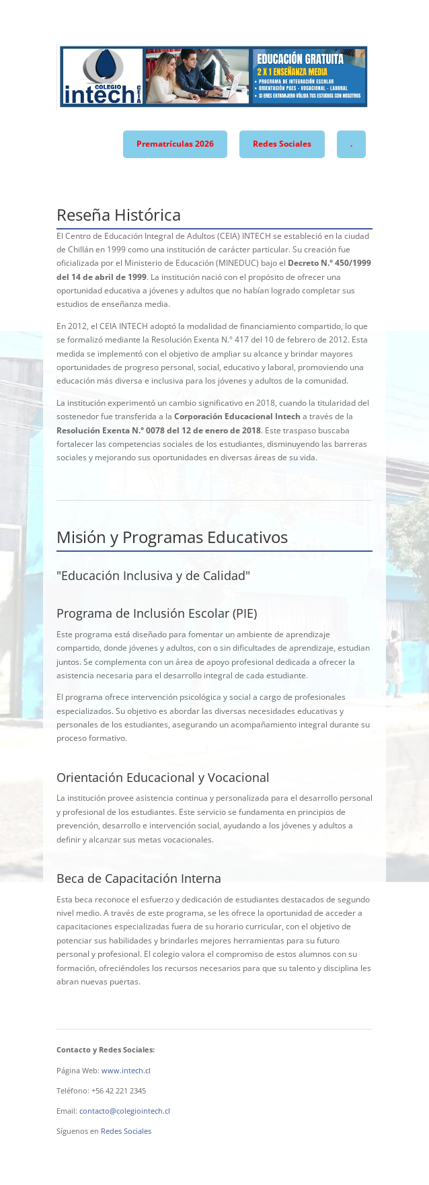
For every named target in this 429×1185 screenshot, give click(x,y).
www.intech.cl (126, 1070)
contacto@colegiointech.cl (124, 1111)
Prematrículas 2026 (175, 143)
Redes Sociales (282, 143)
